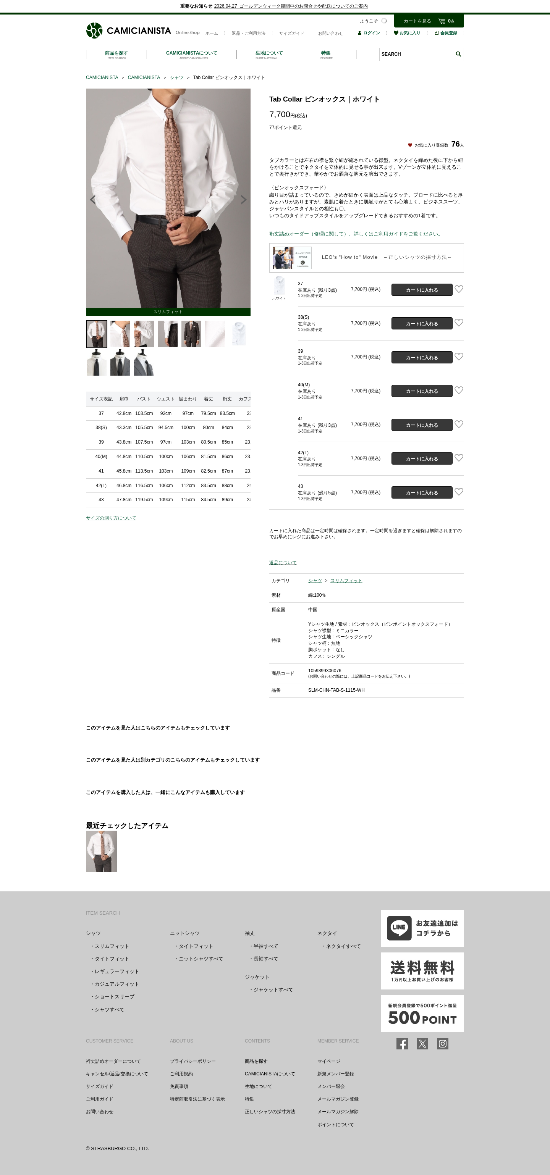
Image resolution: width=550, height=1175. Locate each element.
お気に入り (407, 33)
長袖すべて (266, 959)
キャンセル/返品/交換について (117, 1074)
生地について (258, 1086)
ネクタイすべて (343, 946)
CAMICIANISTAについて (270, 1074)
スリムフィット (346, 580)
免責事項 (179, 1086)
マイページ (328, 1061)
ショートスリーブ (114, 996)
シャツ (315, 580)
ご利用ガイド (99, 1099)
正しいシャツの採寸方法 (270, 1111)
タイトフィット (112, 959)
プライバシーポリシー (193, 1061)
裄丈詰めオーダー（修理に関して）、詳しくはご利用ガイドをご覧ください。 (356, 234)
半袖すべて (266, 946)
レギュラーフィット (117, 971)
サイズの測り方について (111, 518)
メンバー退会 (331, 1086)
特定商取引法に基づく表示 (197, 1099)
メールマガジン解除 (338, 1111)
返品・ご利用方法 (248, 33)
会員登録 (445, 33)
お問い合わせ (330, 33)
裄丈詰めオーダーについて (113, 1061)
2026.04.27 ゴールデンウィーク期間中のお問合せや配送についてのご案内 (291, 6)
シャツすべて (110, 1009)
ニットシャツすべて (201, 959)
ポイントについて (335, 1124)
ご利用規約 (181, 1074)
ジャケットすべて (273, 990)
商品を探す (256, 1061)
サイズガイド (291, 33)
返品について (283, 562)
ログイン (368, 33)
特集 (249, 1099)
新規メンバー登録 (335, 1074)
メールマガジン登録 (338, 1099)
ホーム (211, 33)
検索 (458, 54)
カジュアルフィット (117, 984)
